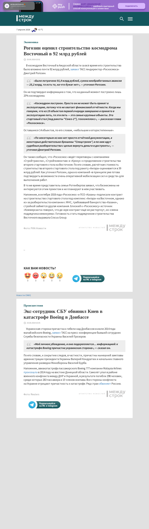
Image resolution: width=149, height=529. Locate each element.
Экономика (31, 42)
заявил (74, 69)
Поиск (122, 19)
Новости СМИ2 (23, 295)
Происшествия (33, 305)
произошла (31, 372)
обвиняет (105, 383)
